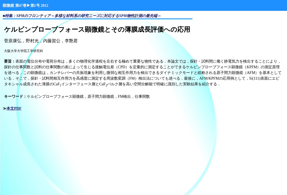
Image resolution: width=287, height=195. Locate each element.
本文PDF (14, 108)
